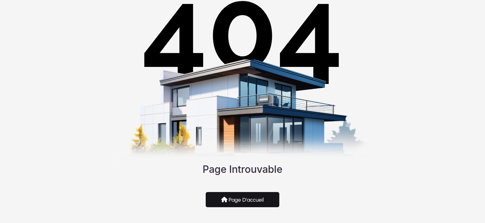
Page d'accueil (242, 199)
